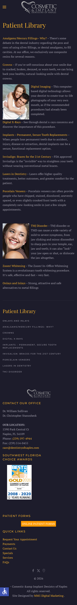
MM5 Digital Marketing (49, 596)
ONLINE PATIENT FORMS (38, 524)
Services (7, 558)
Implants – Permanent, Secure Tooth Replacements (35, 135)
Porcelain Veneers (14, 191)
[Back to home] (39, 7)
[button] (4, 7)
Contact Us (9, 548)
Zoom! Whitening (14, 266)
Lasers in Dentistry (14, 174)
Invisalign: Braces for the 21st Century (27, 157)
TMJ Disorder (39, 226)
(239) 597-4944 (21, 438)
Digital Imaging (41, 86)
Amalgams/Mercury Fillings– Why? (25, 38)
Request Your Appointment (19, 539)
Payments (8, 544)
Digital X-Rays (12, 122)
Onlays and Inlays (14, 283)
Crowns (7, 65)
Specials (7, 553)
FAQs (5, 562)
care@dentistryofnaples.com (20, 448)
